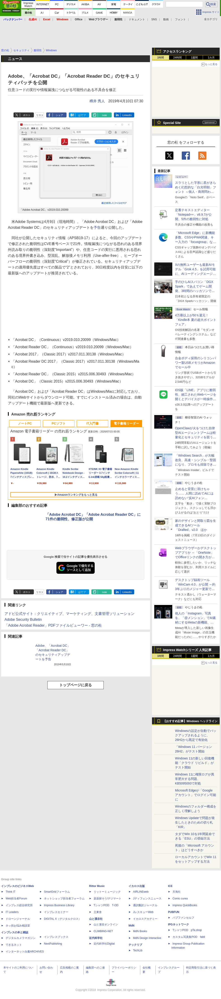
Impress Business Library (59, 905)
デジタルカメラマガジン (20, 938)
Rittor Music (97, 886)
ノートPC (25, 423)
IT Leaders (12, 912)
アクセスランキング (177, 51)
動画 (166, 19)
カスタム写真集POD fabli (189, 936)
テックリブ (135, 944)
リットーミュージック (107, 891)
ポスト (26, 115)
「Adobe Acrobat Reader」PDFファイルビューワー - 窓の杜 (53, 625)
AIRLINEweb (141, 891)
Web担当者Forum (16, 898)
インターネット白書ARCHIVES (25, 951)
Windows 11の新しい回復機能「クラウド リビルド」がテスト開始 (194, 762)
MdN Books (140, 931)
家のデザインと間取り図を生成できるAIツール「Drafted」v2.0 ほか (195, 525)
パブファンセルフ (183, 917)
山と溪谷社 (96, 918)
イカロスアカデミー (145, 918)
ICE (170, 886)
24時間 (177, 57)
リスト (40, 115)
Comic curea (180, 898)
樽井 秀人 (97, 101)
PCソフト (58, 423)
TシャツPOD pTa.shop (187, 930)
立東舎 (98, 912)
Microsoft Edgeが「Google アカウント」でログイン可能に (195, 795)
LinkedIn (127, 115)
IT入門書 (92, 423)
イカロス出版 (137, 886)
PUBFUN (173, 912)
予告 (97, 227)
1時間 (160, 57)
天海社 (177, 891)
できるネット (14, 944)
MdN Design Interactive (147, 938)
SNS (154, 19)
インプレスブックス (56, 936)
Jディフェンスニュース (147, 898)
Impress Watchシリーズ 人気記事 (187, 650)
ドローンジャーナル (18, 918)
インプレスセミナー (56, 912)
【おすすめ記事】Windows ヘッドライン (190, 721)
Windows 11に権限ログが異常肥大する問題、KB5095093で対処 (194, 779)
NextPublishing (53, 943)
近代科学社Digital (104, 943)
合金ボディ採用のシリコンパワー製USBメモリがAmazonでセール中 (195, 362)
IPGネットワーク (178, 924)
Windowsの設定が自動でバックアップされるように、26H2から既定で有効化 (195, 735)
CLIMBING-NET (103, 931)
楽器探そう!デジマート (107, 898)
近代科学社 (96, 938)
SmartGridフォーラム (57, 891)
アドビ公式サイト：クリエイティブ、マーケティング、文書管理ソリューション (69, 614)
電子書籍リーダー (126, 423)
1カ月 (211, 57)
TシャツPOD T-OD (106, 905)
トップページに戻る (75, 685)
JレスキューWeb (143, 912)
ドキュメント (137, 19)
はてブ (82, 115)
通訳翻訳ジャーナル (145, 905)
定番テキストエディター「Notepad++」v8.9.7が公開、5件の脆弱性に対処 (193, 214)
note (104, 115)
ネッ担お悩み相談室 (18, 925)
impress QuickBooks (185, 905)
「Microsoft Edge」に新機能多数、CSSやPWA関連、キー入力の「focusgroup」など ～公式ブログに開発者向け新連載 (195, 242)
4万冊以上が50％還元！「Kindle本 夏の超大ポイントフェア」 (195, 319)
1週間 (194, 57)
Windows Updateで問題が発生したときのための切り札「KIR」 (195, 822)
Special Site (172, 123)
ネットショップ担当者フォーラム (64, 898)
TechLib (137, 950)
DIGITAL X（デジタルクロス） (62, 918)
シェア (59, 115)
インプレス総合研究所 (19, 905)
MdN (131, 925)
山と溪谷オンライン (106, 924)
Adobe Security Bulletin (23, 619)
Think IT (10, 891)
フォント (180, 19)
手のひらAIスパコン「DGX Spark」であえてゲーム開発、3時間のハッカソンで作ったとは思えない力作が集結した (195, 291)
